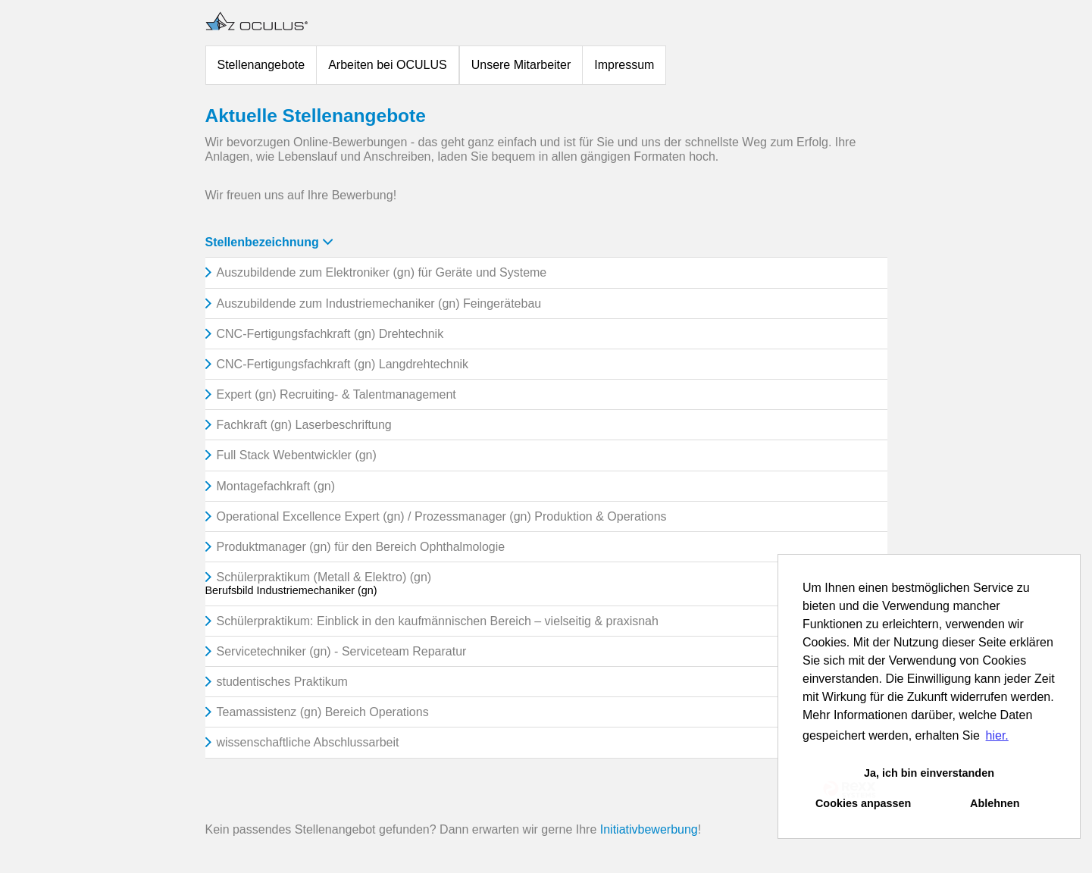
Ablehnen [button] (995, 803)
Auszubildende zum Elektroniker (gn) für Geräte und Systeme (382, 272)
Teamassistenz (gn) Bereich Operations (323, 712)
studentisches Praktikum (282, 681)
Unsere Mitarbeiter (521, 64)
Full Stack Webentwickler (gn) (297, 455)
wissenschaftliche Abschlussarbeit (308, 742)
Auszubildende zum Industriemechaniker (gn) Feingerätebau (379, 303)
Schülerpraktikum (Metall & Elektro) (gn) (324, 577)
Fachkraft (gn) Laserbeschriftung (304, 424)
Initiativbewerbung (649, 829)
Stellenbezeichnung (269, 242)
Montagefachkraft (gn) (276, 486)
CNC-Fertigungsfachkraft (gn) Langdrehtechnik (343, 364)
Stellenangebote (261, 64)
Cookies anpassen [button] (863, 803)
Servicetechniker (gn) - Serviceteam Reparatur (342, 651)
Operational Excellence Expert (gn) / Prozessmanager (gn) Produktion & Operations (442, 516)
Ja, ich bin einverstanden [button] (929, 773)
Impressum (624, 64)
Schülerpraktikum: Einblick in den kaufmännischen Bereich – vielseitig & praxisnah (438, 621)
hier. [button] (997, 735)
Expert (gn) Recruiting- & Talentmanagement (336, 394)
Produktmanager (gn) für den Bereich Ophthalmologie (361, 546)
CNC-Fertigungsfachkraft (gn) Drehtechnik (330, 333)
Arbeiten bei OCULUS (387, 64)
